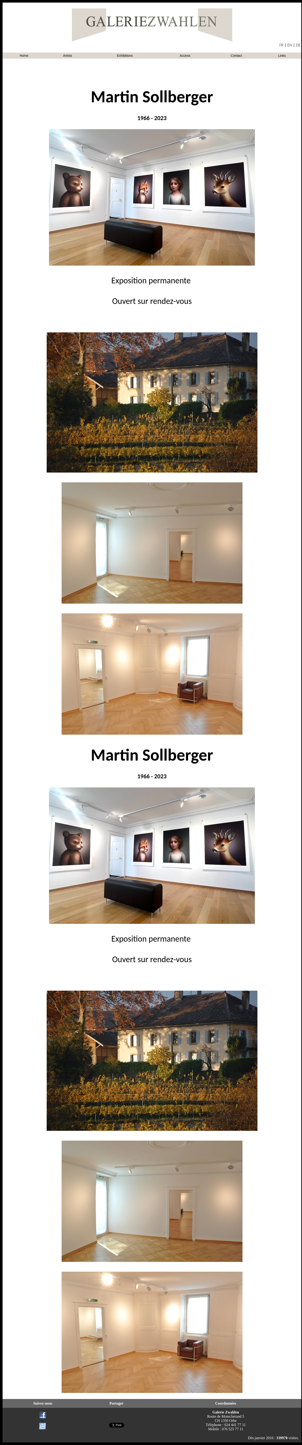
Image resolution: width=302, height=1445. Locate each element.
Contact (236, 55)
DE (298, 45)
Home (24, 55)
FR (281, 45)
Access (185, 55)
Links (282, 55)
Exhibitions (125, 55)
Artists (67, 55)
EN (289, 45)
